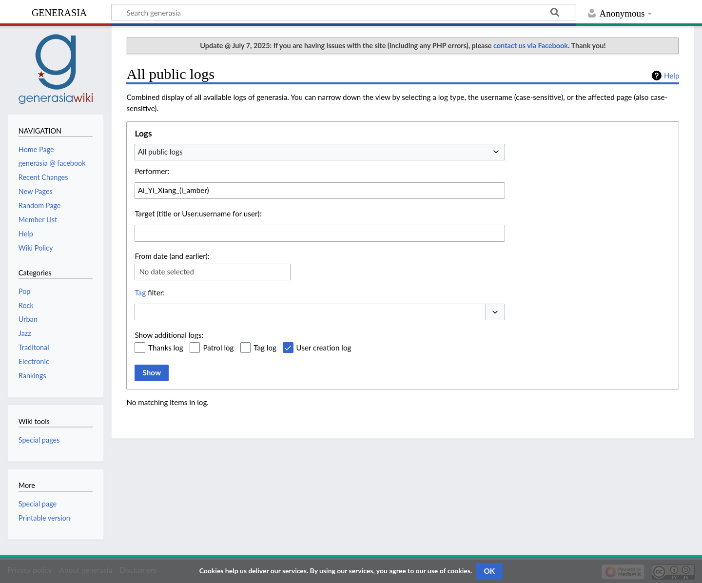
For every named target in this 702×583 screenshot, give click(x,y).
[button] (495, 312)
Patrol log (218, 347)
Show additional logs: (169, 334)
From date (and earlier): (172, 256)
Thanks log (165, 347)
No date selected (166, 271)
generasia (59, 11)
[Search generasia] (344, 12)
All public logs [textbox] (160, 151)
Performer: (152, 171)
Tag (140, 292)
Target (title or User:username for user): (198, 213)
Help (671, 75)
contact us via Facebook (530, 45)
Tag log (265, 347)
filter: (150, 292)
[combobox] (320, 152)
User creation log (323, 347)
